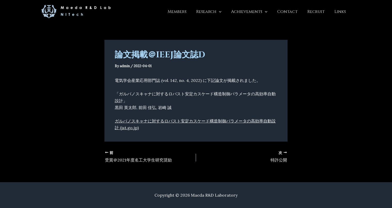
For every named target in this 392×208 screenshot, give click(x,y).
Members (185, 11)
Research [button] (215, 11)
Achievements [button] (254, 11)
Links (341, 11)
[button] (225, 11)
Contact (291, 11)
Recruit (318, 11)
